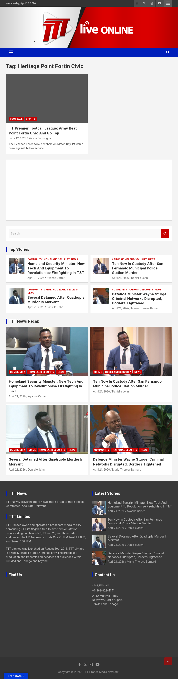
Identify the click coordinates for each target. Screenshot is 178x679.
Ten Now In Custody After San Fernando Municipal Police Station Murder (137, 268)
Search (165, 233)
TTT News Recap (24, 321)
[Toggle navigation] (11, 52)
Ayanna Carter (56, 277)
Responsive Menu (168, 3)
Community (34, 259)
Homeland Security (57, 259)
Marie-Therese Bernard (145, 308)
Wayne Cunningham (41, 138)
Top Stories (19, 249)
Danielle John (139, 277)
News (74, 259)
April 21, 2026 (35, 277)
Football (16, 119)
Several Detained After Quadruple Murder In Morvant (56, 299)
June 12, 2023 (17, 138)
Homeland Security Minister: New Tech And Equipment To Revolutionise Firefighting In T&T (56, 268)
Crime (116, 259)
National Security (140, 289)
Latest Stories (107, 493)
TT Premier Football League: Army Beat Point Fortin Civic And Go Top (43, 130)
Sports (30, 119)
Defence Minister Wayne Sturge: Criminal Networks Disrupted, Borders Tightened (139, 298)
